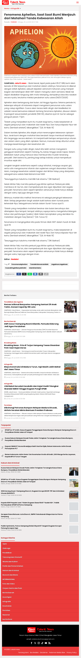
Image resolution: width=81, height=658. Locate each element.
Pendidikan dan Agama (13, 302)
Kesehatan (7, 608)
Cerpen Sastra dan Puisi (12, 590)
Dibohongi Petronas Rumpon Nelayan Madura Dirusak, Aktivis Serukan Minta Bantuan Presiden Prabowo (30, 410)
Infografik (8, 364)
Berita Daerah (10, 321)
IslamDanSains (35, 268)
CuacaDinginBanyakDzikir (15, 268)
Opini (5, 546)
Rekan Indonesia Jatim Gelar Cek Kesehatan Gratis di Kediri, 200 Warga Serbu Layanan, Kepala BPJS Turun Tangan (40, 458)
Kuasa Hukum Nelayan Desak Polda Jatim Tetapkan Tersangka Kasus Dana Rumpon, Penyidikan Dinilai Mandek (39, 441)
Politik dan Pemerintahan (13, 568)
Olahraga (6, 550)
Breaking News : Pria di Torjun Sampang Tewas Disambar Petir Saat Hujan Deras (29, 346)
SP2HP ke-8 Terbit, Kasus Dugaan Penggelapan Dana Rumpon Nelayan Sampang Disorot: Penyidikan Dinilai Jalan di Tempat (40, 433)
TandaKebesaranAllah (39, 264)
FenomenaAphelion (19, 264)
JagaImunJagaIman (59, 264)
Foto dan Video (9, 586)
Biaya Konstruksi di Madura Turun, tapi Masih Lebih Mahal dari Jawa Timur (32, 368)
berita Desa (7, 621)
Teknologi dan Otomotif (12, 559)
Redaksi (15, 259)
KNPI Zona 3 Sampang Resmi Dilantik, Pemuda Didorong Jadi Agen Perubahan (29, 325)
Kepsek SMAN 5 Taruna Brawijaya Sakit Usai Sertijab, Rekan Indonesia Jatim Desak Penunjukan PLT (38, 449)
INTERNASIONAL (9, 581)
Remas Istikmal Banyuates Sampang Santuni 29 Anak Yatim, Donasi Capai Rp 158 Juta (30, 305)
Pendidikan (7, 555)
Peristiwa (8, 405)
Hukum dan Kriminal (11, 573)
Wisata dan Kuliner (10, 564)
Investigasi (7, 599)
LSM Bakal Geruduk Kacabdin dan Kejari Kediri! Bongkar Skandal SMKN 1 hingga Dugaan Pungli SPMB (33, 387)
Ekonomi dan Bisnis (10, 577)
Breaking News (10, 343)
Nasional (6, 617)
